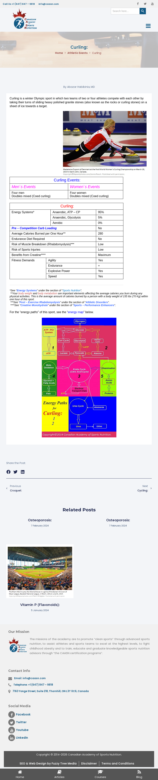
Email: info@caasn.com (30, 678)
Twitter (17, 722)
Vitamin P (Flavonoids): (40, 605)
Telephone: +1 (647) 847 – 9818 (33, 685)
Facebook (19, 714)
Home (59, 53)
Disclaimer (89, 763)
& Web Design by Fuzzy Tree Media (51, 763)
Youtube (18, 730)
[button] (8, 472)
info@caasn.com (48, 4)
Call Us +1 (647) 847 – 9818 (19, 4)
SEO (23, 763)
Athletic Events (77, 53)
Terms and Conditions (117, 763)
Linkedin (18, 737)
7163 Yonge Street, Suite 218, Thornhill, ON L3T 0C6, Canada (51, 691)
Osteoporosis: (40, 520)
